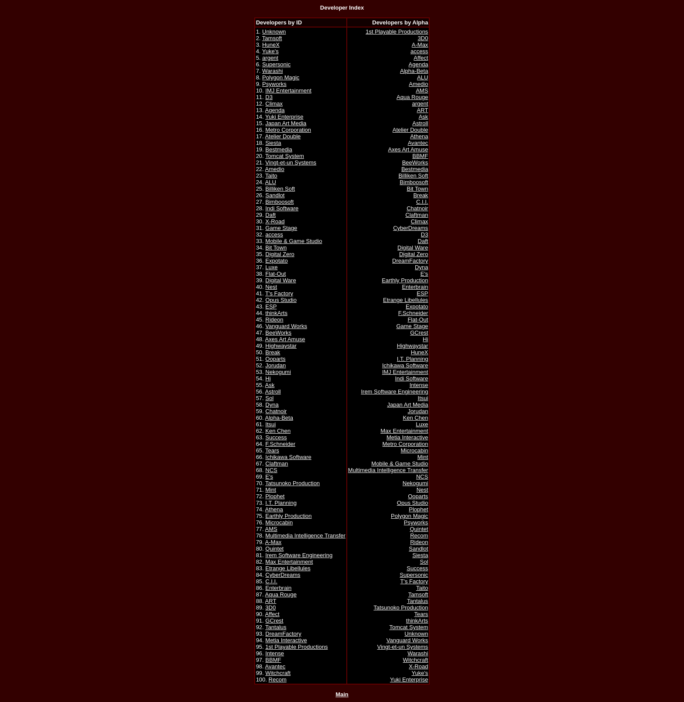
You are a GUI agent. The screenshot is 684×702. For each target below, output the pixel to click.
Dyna (271, 404)
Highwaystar (281, 345)
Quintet (274, 548)
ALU (270, 182)
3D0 (270, 607)
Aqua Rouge (281, 594)
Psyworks (274, 84)
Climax (274, 103)
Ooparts (275, 359)
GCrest (274, 620)
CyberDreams (282, 575)
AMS (271, 529)
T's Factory (279, 293)
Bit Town (276, 247)
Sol (269, 398)
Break (272, 352)
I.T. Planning (281, 503)
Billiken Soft (280, 188)
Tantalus (275, 627)
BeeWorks (278, 332)
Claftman (276, 463)
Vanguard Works (286, 326)
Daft (270, 215)
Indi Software (281, 208)
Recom (278, 679)
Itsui (270, 424)
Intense (274, 653)
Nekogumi (278, 372)
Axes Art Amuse (285, 339)
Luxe (271, 267)
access (274, 234)
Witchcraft (278, 673)
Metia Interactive (286, 640)
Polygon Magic (280, 77)
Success (276, 437)
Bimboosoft (279, 202)
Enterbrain (278, 588)
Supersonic (276, 64)
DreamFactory (283, 633)
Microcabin (279, 522)
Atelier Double (283, 136)
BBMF (273, 660)
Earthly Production (288, 516)
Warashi (272, 71)
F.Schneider (280, 444)
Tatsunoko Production (292, 483)
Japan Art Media (285, 123)
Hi (267, 378)
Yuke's (270, 51)
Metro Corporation (288, 130)
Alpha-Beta (279, 417)
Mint (270, 489)
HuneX (271, 44)
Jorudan (275, 365)
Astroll (273, 391)
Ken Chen (278, 431)
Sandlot (274, 195)
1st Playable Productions (296, 647)
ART (271, 601)
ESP (271, 306)
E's (269, 476)
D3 (269, 97)
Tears (272, 450)
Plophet (274, 496)
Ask (270, 385)
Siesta (273, 143)
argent (270, 58)
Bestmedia (278, 149)
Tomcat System (284, 156)
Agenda (275, 110)
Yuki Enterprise (284, 116)
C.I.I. (271, 581)
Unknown (274, 31)
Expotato (276, 260)
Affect (272, 614)
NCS (271, 470)
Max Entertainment (289, 561)
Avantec (275, 666)
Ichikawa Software (288, 457)
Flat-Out (275, 274)
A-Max (273, 542)
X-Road (274, 221)
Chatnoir (276, 411)
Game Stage (281, 228)
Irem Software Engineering (298, 555)
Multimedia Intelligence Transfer (305, 535)
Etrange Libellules (287, 568)
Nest (271, 287)
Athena (274, 509)
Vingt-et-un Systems (290, 162)
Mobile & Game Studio (293, 241)
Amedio (274, 169)
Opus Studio (281, 300)
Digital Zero (279, 254)
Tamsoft (272, 38)
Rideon (274, 319)
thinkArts (276, 313)
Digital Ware (280, 280)
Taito (271, 175)
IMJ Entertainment (288, 90)
